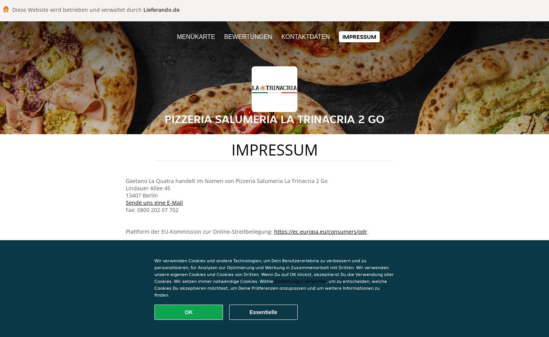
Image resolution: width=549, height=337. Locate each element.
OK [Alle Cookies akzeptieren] (189, 312)
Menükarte (196, 37)
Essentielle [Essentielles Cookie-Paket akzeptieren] (263, 312)
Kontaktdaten (305, 37)
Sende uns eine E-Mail (154, 202)
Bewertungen (248, 37)
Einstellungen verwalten (300, 281)
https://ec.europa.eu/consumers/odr (320, 231)
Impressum (359, 37)
